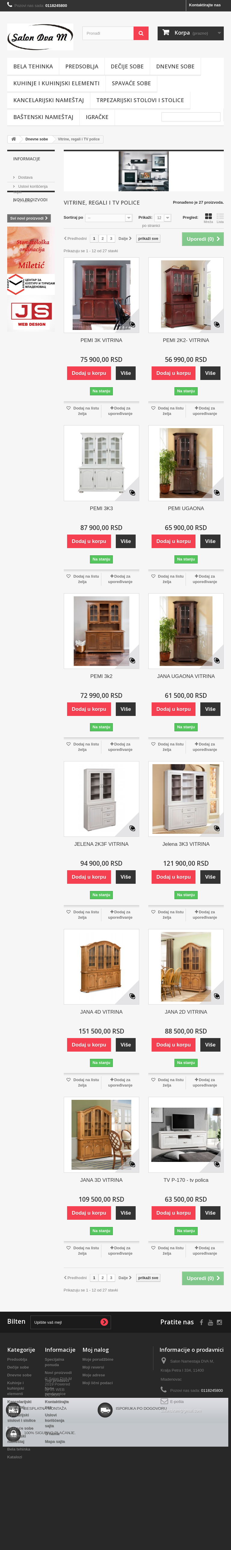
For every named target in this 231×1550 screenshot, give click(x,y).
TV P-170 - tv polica (186, 1180)
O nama (24, 198)
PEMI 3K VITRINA (101, 340)
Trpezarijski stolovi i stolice (140, 100)
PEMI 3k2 (101, 676)
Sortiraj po (73, 217)
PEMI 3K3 (101, 508)
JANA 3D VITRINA (101, 1180)
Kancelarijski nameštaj (48, 100)
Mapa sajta (55, 1441)
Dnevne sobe (175, 66)
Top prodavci (57, 1380)
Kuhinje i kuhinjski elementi (56, 83)
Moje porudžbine (97, 1359)
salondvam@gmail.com (181, 1410)
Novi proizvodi (30, 221)
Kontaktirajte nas (205, 5)
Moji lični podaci (97, 1383)
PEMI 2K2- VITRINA (186, 340)
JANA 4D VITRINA (101, 1012)
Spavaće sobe (131, 83)
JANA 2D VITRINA (186, 1012)
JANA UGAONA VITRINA (186, 676)
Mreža (208, 218)
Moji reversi (93, 1367)
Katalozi (14, 1457)
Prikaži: (145, 217)
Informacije (26, 159)
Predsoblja (81, 66)
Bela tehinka (33, 66)
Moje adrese (93, 1375)
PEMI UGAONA (186, 508)
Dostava (24, 175)
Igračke (97, 117)
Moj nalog (95, 1349)
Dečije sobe (127, 66)
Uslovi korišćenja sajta (54, 1420)
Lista (220, 218)
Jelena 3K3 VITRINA (186, 844)
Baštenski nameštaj (43, 117)
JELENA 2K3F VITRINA (101, 844)
